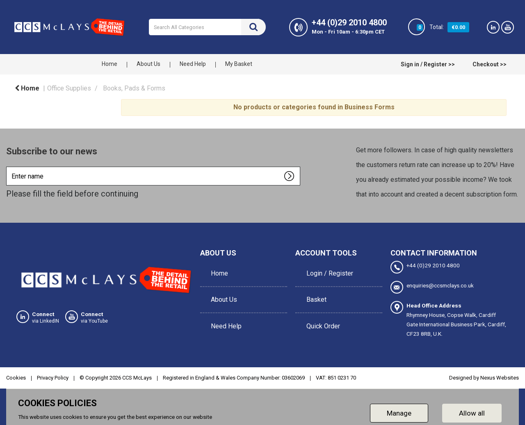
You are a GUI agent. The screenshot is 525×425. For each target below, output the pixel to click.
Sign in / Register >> (428, 64)
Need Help (193, 64)
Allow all (472, 410)
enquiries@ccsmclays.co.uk (432, 286)
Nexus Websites (499, 375)
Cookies (16, 375)
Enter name (8, 166)
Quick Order (320, 306)
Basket (314, 288)
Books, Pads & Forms (134, 88)
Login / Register (327, 270)
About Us (148, 64)
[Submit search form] (253, 27)
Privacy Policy (52, 375)
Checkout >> (489, 64)
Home (109, 64)
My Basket (238, 64)
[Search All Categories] (207, 27)
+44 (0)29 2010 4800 (425, 267)
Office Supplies (69, 88)
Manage (399, 410)
